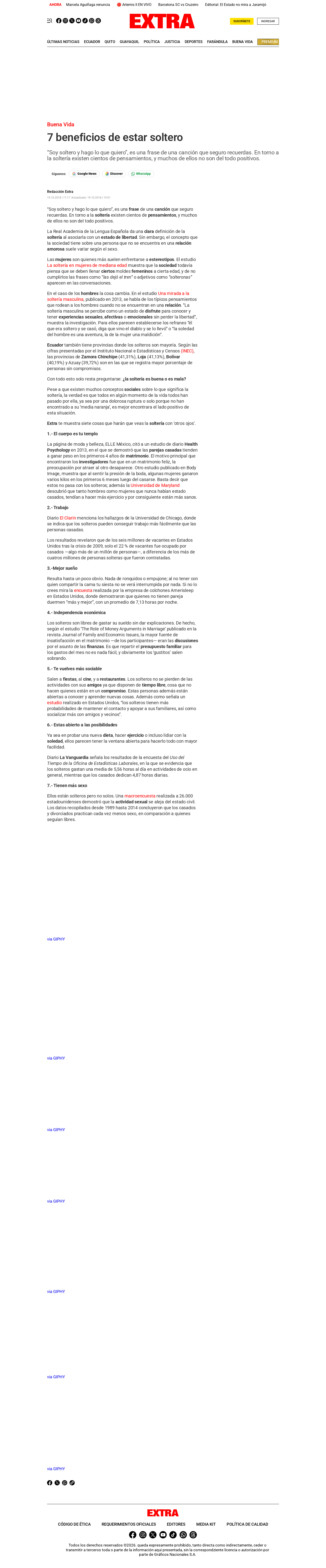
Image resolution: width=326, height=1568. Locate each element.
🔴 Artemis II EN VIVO (134, 4)
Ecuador (92, 42)
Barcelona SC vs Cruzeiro (178, 4)
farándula (217, 42)
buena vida (242, 42)
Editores (176, 1524)
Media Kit (206, 1524)
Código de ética (74, 1524)
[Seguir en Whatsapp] (141, 173)
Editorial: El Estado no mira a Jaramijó (235, 4)
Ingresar (268, 21)
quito (110, 42)
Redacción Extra (60, 192)
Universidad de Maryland (155, 485)
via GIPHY (56, 939)
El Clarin (67, 518)
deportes (194, 42)
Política (152, 42)
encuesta (83, 590)
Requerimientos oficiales (129, 1524)
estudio (54, 702)
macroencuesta (140, 796)
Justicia (172, 42)
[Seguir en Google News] (84, 173)
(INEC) (187, 351)
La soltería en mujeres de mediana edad (87, 265)
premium (269, 42)
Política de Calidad (247, 1524)
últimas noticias (63, 42)
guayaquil (129, 42)
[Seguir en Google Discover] (114, 173)
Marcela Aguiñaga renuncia (88, 4)
